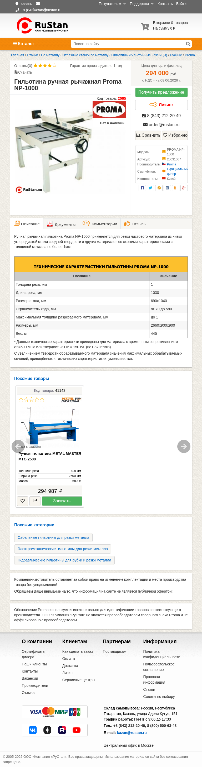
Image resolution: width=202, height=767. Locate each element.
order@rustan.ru (161, 124)
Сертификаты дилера (33, 654)
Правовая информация (154, 679)
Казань (26, 4)
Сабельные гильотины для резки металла (53, 537)
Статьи (149, 689)
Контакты (165, 4)
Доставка (70, 666)
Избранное (175, 135)
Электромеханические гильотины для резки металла (63, 549)
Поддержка (142, 4)
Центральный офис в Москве (129, 745)
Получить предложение (161, 92)
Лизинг (161, 104)
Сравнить (148, 135)
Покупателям (112, 4)
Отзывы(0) (23, 66)
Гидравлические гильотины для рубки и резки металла (64, 560)
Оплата (68, 658)
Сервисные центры (78, 680)
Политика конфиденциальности (161, 654)
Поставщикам (115, 651)
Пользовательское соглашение (159, 667)
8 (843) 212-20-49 (161, 115)
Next (183, 446)
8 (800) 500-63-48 (161, 725)
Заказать (61, 501)
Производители (35, 685)
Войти (181, 4)
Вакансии (30, 678)
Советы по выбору (159, 696)
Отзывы (28, 692)
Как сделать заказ (77, 651)
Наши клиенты (34, 664)
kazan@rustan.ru (132, 733)
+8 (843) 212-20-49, (129, 725)
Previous (18, 446)
